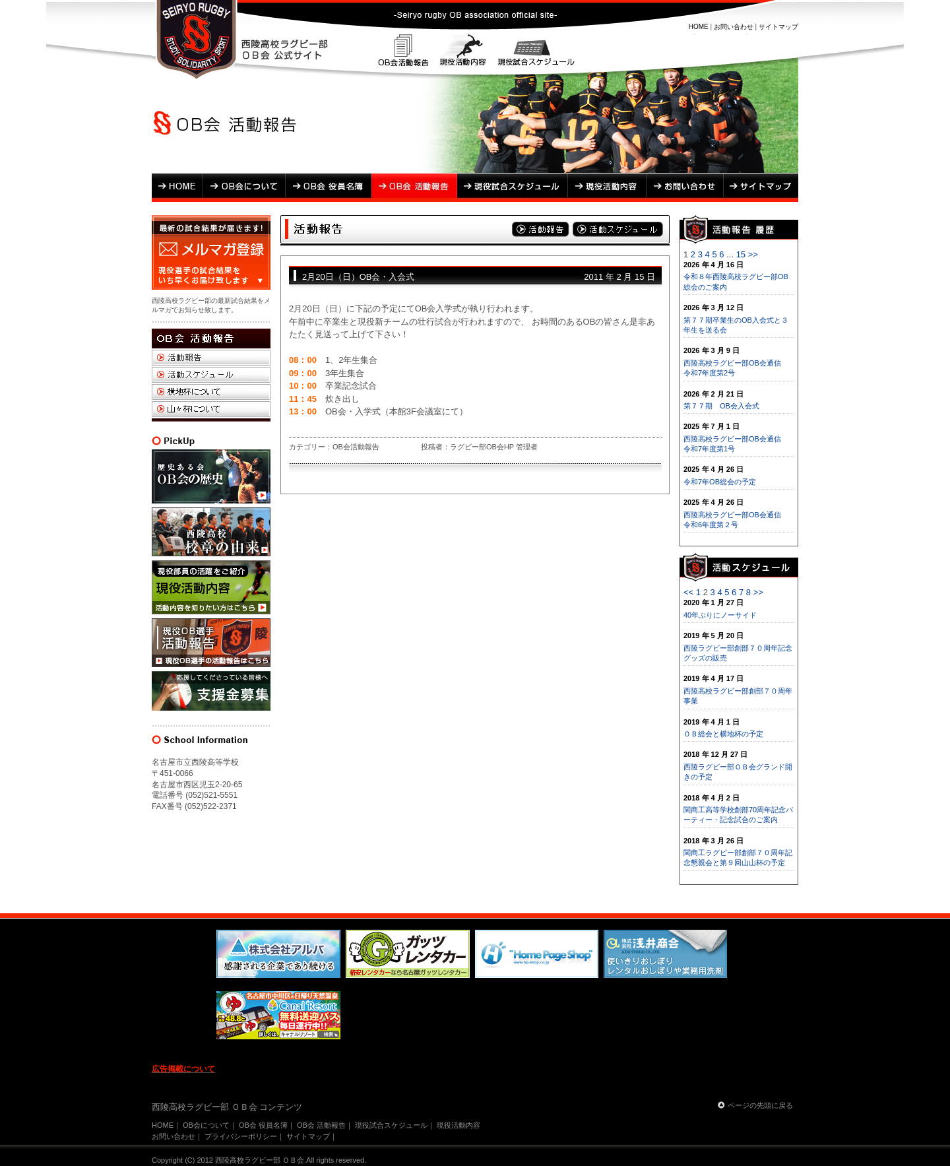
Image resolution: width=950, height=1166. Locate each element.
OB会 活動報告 (414, 188)
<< (688, 592)
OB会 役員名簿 (328, 188)
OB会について (244, 188)
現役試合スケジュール (534, 52)
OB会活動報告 (404, 52)
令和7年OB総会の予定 (719, 482)
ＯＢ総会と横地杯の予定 (723, 734)
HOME (699, 26)
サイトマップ (778, 26)
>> (753, 254)
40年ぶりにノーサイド (720, 615)
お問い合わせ (733, 26)
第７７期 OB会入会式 (721, 406)
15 (740, 254)
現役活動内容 (462, 52)
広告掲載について (183, 1069)
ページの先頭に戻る (760, 1105)
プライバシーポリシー (241, 1136)
